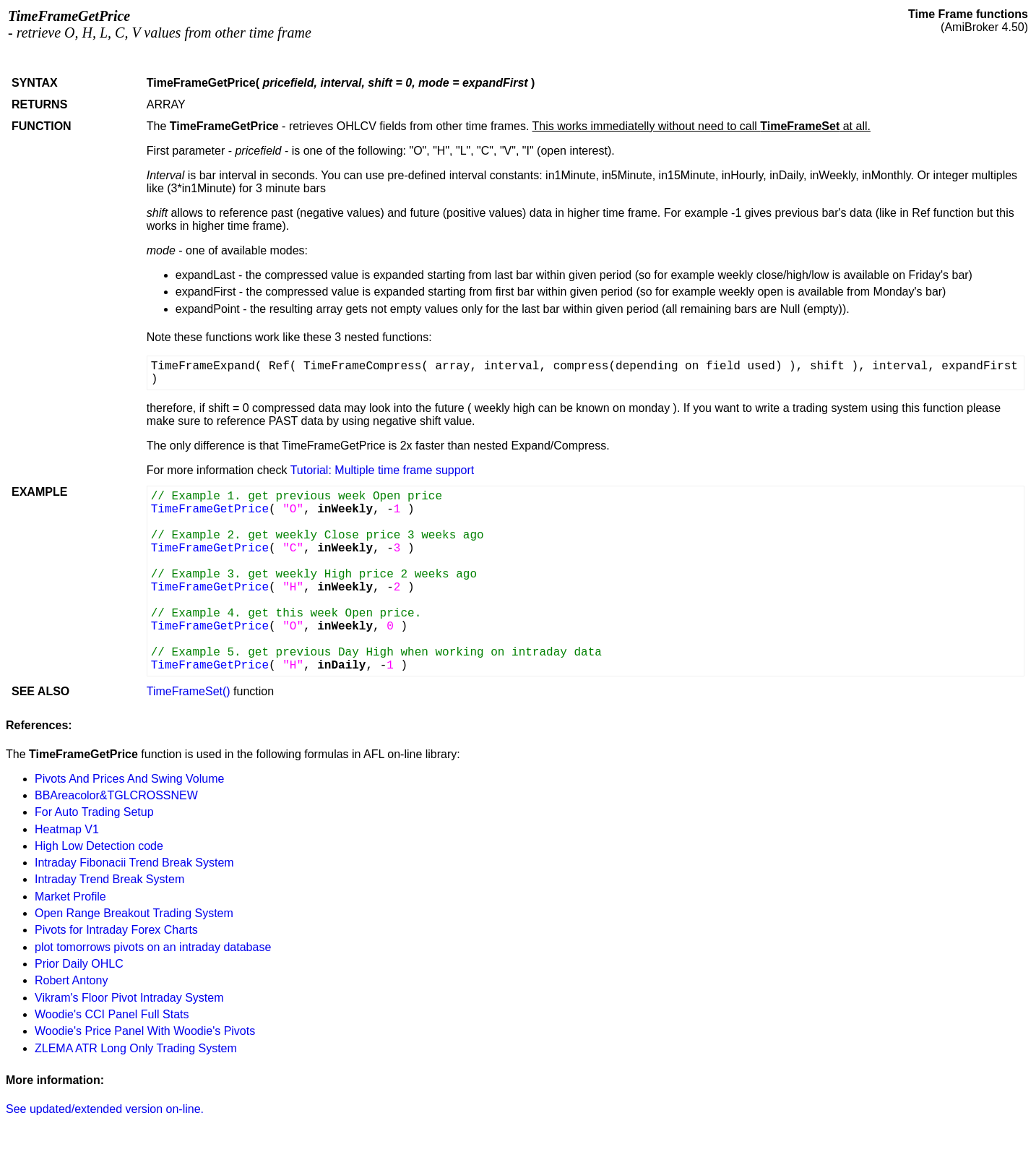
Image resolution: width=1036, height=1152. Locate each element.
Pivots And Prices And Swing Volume (129, 779)
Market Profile (70, 896)
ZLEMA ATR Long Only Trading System (136, 1048)
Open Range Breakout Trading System (134, 913)
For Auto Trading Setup (94, 812)
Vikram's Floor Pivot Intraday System (129, 998)
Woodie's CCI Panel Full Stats (112, 1014)
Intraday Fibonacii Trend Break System (134, 862)
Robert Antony (71, 980)
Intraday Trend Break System (109, 879)
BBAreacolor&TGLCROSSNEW (116, 795)
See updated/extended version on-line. (105, 1109)
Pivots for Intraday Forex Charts (116, 930)
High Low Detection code (99, 846)
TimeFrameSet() (188, 691)
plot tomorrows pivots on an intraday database (153, 947)
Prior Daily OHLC (79, 964)
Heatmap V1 (67, 829)
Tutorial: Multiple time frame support (382, 470)
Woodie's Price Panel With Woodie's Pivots (145, 1031)
